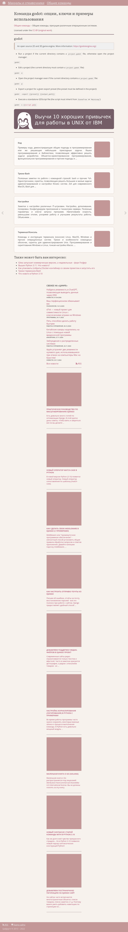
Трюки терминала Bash (30, 270)
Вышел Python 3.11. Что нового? (34, 264)
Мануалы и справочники (26, 3)
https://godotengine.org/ (84, 47)
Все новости (52, 363)
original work (45, 31)
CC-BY (35, 31)
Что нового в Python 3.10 (31, 272)
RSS (79, 363)
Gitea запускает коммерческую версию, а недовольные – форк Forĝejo (53, 261)
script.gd (29, 104)
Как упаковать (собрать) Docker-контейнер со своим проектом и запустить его (57, 267)
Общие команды (59, 3)
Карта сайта (18, 924)
